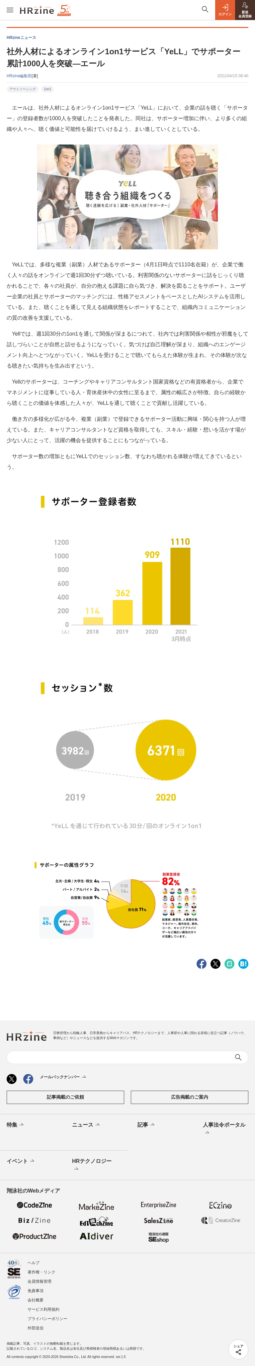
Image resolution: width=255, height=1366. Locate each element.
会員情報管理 (39, 1281)
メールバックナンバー (63, 1077)
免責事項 (35, 1290)
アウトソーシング (22, 89)
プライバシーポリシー (47, 1318)
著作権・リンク (41, 1272)
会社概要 (35, 1300)
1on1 (47, 89)
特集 (16, 1125)
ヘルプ (34, 1262)
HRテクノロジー (92, 1165)
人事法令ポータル (224, 1129)
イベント (21, 1161)
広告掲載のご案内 (189, 1097)
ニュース (86, 1125)
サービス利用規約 (43, 1309)
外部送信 (35, 1328)
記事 (146, 1125)
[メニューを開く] (10, 10)
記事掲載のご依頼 (65, 1097)
